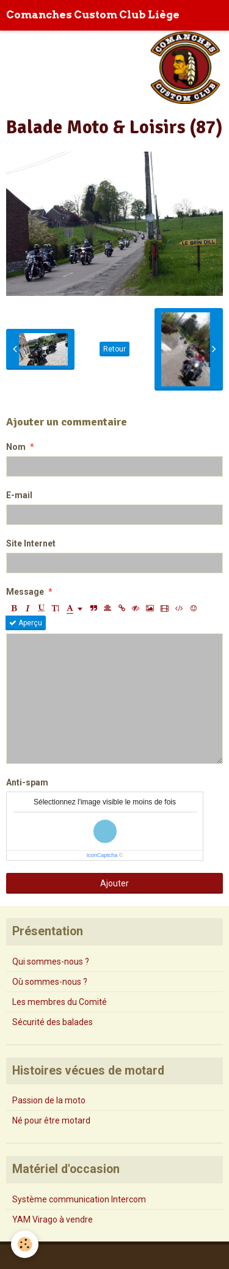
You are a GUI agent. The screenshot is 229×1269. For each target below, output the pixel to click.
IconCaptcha (102, 855)
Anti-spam (27, 782)
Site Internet (31, 543)
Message (25, 592)
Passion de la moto (48, 1100)
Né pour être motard (51, 1120)
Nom (16, 447)
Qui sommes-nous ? (50, 961)
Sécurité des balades (52, 1022)
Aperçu (25, 623)
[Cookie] (24, 1244)
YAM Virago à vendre (52, 1219)
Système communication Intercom (79, 1199)
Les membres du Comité (59, 1002)
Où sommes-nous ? (49, 982)
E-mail (19, 495)
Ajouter (114, 883)
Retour (114, 349)
